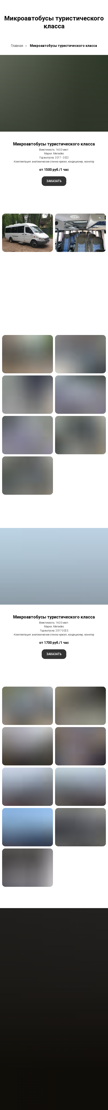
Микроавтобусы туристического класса (63, 46)
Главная (17, 46)
